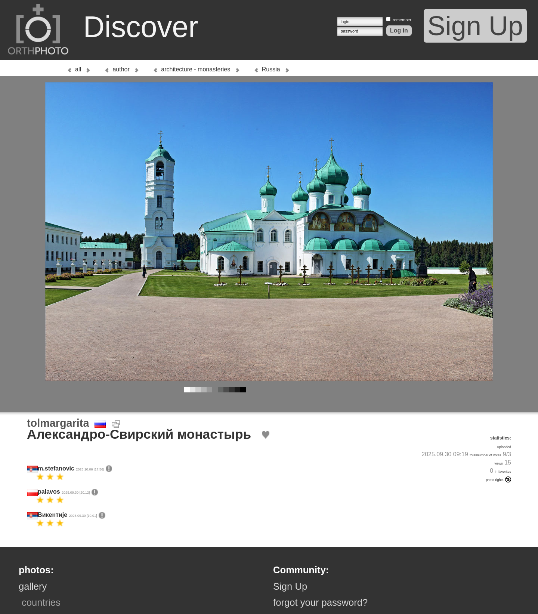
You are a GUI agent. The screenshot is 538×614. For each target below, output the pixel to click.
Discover (140, 26)
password (349, 31)
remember (402, 20)
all (78, 69)
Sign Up (475, 26)
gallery (33, 586)
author (120, 69)
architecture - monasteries (195, 69)
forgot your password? (320, 602)
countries (41, 602)
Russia (271, 69)
